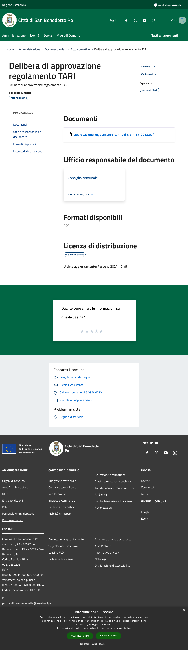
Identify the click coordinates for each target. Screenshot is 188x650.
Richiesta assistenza (61, 559)
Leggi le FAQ (56, 552)
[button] (94, 644)
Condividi (148, 67)
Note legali (101, 559)
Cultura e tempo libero (62, 487)
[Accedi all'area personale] (167, 5)
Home (10, 49)
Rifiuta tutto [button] (108, 635)
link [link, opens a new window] (129, 628)
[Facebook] (121, 20)
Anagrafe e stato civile (62, 481)
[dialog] (94, 628)
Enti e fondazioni (12, 500)
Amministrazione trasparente (113, 539)
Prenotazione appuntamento (66, 539)
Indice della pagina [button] (23, 112)
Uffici (5, 494)
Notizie (145, 481)
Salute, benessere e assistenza (114, 501)
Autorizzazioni (103, 507)
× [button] (184, 610)
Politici (6, 507)
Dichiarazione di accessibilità (112, 565)
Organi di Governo (13, 481)
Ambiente (101, 494)
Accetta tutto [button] (80, 635)
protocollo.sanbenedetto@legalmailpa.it (28, 603)
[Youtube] (140, 20)
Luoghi (145, 512)
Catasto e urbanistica (61, 507)
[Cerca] (181, 20)
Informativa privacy (107, 552)
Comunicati (148, 487)
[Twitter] (130, 20)
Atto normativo (80, 49)
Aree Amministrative (15, 487)
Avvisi (145, 494)
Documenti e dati (55, 49)
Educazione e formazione (110, 475)
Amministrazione (29, 49)
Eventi (145, 518)
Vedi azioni (149, 74)
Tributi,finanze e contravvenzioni (115, 488)
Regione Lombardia (14, 5)
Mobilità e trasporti (60, 513)
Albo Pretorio (103, 546)
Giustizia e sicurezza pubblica (113, 481)
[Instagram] (149, 20)
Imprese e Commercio (61, 500)
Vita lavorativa (57, 494)
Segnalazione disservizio (63, 546)
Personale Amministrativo (18, 513)
